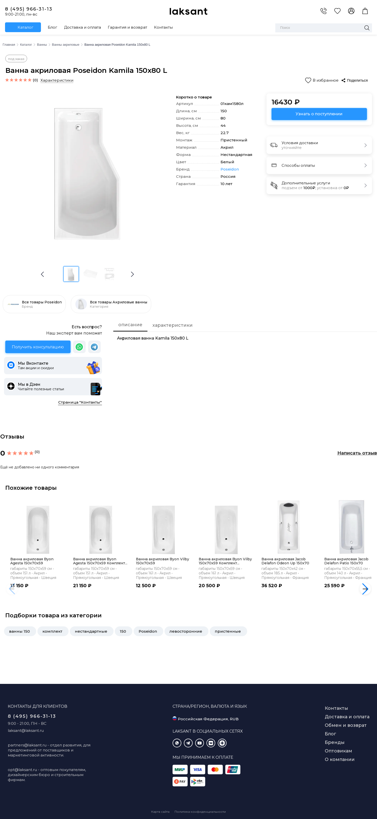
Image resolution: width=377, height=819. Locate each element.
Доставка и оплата (82, 27)
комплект (52, 631)
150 (123, 631)
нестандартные (91, 631)
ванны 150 (19, 631)
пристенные (228, 631)
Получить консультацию (38, 347)
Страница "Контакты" (80, 402)
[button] (132, 274)
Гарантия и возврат (127, 27)
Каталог (25, 27)
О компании (340, 759)
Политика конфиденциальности (200, 811)
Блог (52, 27)
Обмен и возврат (346, 725)
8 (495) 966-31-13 (28, 9)
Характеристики (56, 80)
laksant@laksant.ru (26, 730)
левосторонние (186, 631)
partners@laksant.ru (27, 745)
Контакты (163, 27)
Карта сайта (160, 811)
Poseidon (230, 169)
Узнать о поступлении (319, 114)
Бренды (335, 742)
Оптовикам (338, 751)
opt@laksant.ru (22, 769)
